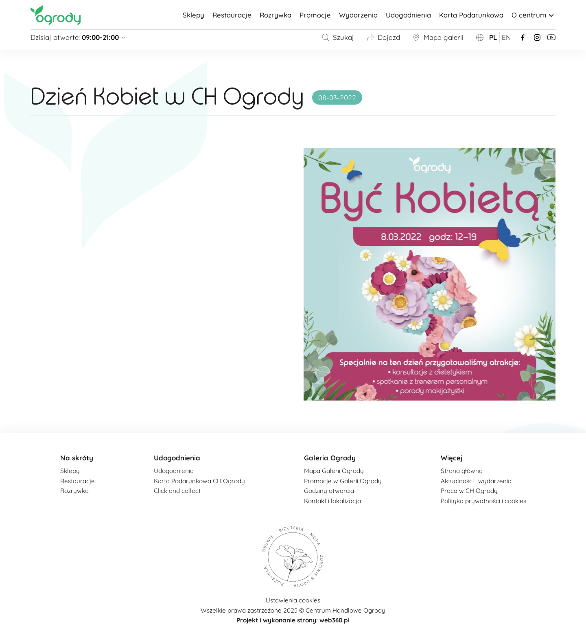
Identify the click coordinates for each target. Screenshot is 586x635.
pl (493, 37)
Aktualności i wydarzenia (476, 481)
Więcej (452, 457)
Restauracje (231, 15)
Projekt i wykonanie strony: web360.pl (293, 620)
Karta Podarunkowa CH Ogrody (199, 481)
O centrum (533, 14)
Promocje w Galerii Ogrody (343, 481)
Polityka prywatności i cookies (483, 501)
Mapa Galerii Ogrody (334, 471)
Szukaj (337, 37)
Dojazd (383, 37)
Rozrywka (275, 15)
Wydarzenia (358, 15)
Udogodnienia (408, 15)
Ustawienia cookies (293, 600)
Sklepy (193, 15)
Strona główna (462, 471)
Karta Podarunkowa (471, 15)
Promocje (315, 15)
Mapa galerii (438, 37)
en (506, 37)
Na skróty (76, 457)
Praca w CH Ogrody (469, 491)
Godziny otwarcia (329, 491)
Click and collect (177, 491)
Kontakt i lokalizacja (332, 501)
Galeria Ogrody (330, 457)
